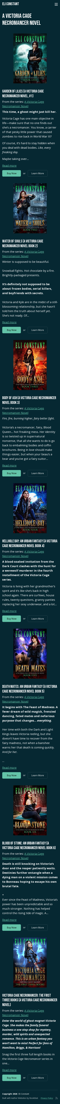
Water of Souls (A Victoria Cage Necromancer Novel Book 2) (22, 243)
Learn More (37, 173)
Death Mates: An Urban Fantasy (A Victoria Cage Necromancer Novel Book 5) (29, 689)
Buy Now (11, 173)
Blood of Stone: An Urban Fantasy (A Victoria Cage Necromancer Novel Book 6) (29, 845)
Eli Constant (10, 4)
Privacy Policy (47, 1098)
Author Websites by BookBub (24, 1098)
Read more (9, 165)
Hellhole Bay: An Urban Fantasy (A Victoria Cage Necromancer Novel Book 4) (29, 543)
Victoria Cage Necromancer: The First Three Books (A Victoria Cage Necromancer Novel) (29, 1000)
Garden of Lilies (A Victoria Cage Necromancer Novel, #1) (23, 93)
